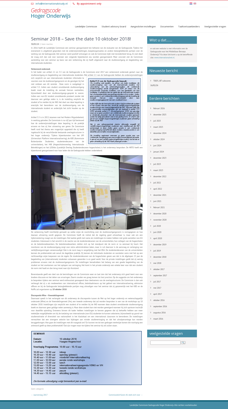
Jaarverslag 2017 (39, 395)
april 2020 (157, 238)
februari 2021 (159, 207)
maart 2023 (158, 170)
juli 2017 (157, 281)
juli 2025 (157, 121)
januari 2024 (158, 151)
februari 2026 (159, 108)
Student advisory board (114, 26)
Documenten (167, 26)
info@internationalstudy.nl (52, 3)
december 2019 (159, 244)
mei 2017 (157, 288)
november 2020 (159, 220)
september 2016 (160, 306)
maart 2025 (158, 127)
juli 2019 (157, 250)
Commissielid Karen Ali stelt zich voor (126, 395)
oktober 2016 (159, 300)
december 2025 (159, 114)
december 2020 (159, 213)
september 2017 (160, 275)
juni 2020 (157, 232)
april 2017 (157, 294)
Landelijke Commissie (86, 26)
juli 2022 (157, 182)
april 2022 (157, 189)
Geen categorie (37, 389)
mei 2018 (157, 263)
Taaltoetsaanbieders (189, 26)
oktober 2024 (159, 139)
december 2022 (159, 176)
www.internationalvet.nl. (164, 57)
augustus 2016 (159, 312)
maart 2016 (158, 319)
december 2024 (159, 133)
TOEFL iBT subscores (162, 81)
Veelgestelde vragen (215, 26)
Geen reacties (47, 44)
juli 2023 (157, 164)
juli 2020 (157, 226)
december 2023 (159, 158)
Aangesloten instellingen (143, 26)
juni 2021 (157, 201)
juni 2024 (157, 145)
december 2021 (159, 195)
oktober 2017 (159, 269)
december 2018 (159, 257)
